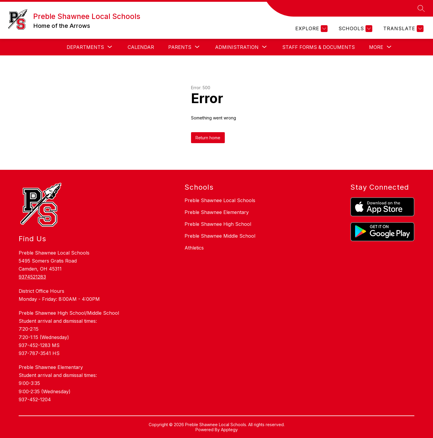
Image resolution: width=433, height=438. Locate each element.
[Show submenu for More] (376, 47)
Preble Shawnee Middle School (220, 236)
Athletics (194, 248)
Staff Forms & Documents (318, 47)
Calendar (141, 47)
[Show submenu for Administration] (237, 47)
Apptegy (229, 429)
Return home (207, 137)
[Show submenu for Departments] (85, 47)
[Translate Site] (403, 28)
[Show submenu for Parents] (179, 47)
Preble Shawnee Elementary (217, 212)
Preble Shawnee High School (218, 224)
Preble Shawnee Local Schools (220, 200)
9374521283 (32, 277)
